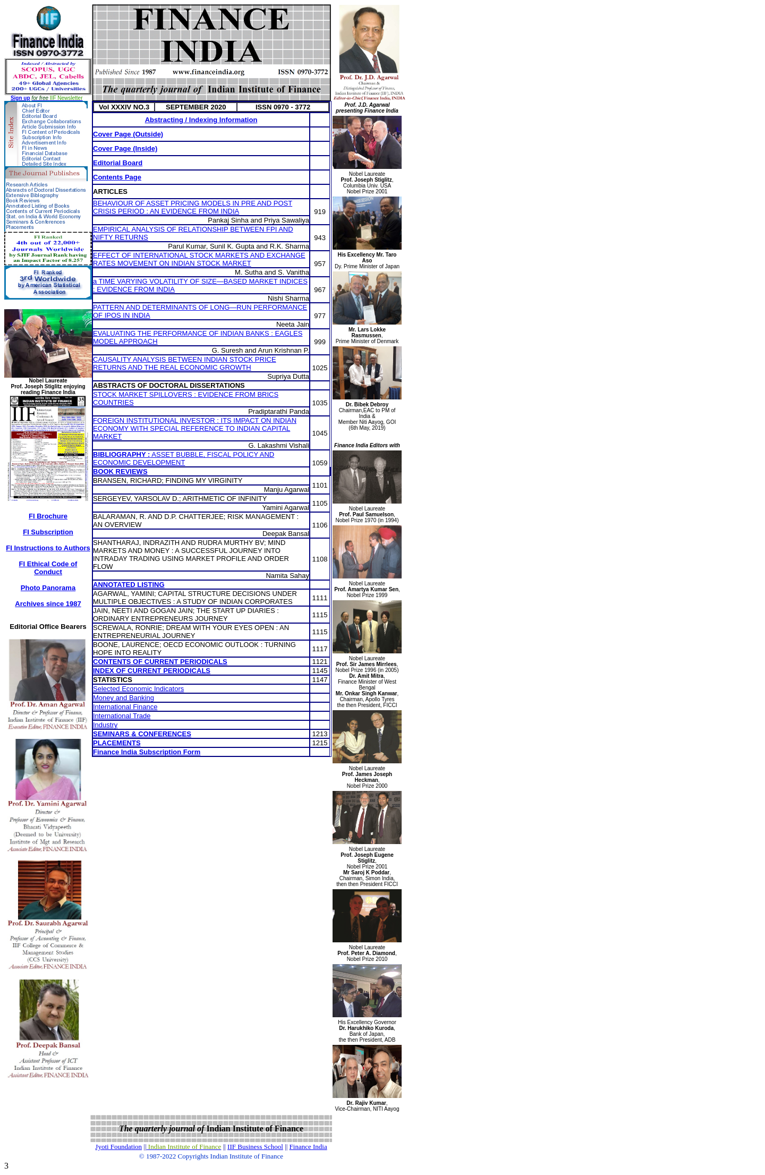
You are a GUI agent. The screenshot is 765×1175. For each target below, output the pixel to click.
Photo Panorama (48, 588)
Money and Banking (123, 698)
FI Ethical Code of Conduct (48, 568)
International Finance (125, 707)
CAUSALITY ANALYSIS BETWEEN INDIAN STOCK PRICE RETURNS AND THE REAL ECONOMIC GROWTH (184, 363)
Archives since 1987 (48, 604)
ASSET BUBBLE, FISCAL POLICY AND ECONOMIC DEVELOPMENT (183, 458)
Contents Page (117, 177)
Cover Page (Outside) (128, 134)
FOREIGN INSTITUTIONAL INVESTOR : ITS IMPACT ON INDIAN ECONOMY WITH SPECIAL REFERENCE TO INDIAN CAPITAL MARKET (194, 428)
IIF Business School (255, 1147)
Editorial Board (117, 163)
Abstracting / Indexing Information (201, 120)
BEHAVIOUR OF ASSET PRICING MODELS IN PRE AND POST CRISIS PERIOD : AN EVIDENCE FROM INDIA (192, 207)
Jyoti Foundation (118, 1147)
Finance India (308, 1147)
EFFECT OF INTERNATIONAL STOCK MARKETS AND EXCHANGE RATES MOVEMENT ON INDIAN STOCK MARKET (199, 259)
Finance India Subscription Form (146, 752)
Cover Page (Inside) (125, 148)
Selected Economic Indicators (138, 689)
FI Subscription (48, 532)
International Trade (121, 716)
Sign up (20, 98)
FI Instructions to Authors (48, 548)
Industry (105, 725)
